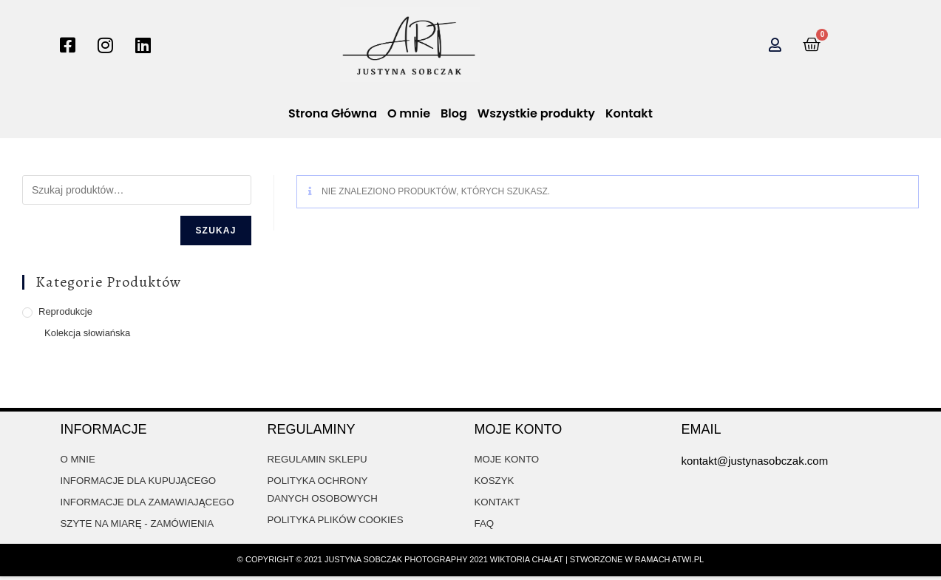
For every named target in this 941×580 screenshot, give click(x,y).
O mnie (408, 113)
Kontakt (629, 113)
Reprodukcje (65, 311)
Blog (454, 113)
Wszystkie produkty (536, 113)
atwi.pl (688, 563)
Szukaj (215, 230)
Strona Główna (332, 113)
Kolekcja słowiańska (87, 332)
